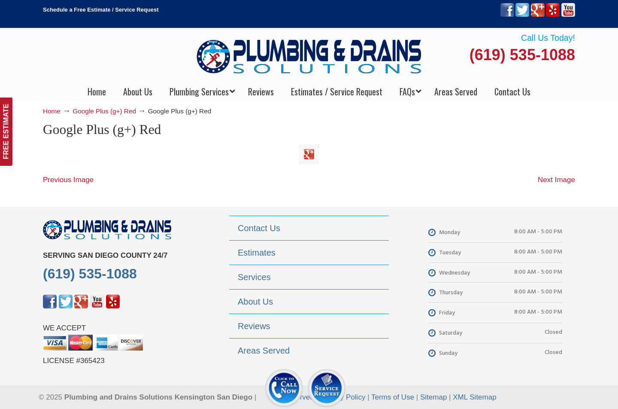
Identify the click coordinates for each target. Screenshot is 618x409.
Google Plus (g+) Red (104, 111)
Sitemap (433, 397)
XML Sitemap (474, 397)
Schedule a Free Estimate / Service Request (101, 9)
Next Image (556, 180)
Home (52, 111)
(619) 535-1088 (522, 55)
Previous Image (68, 180)
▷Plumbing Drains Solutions (309, 56)
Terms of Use (392, 397)
